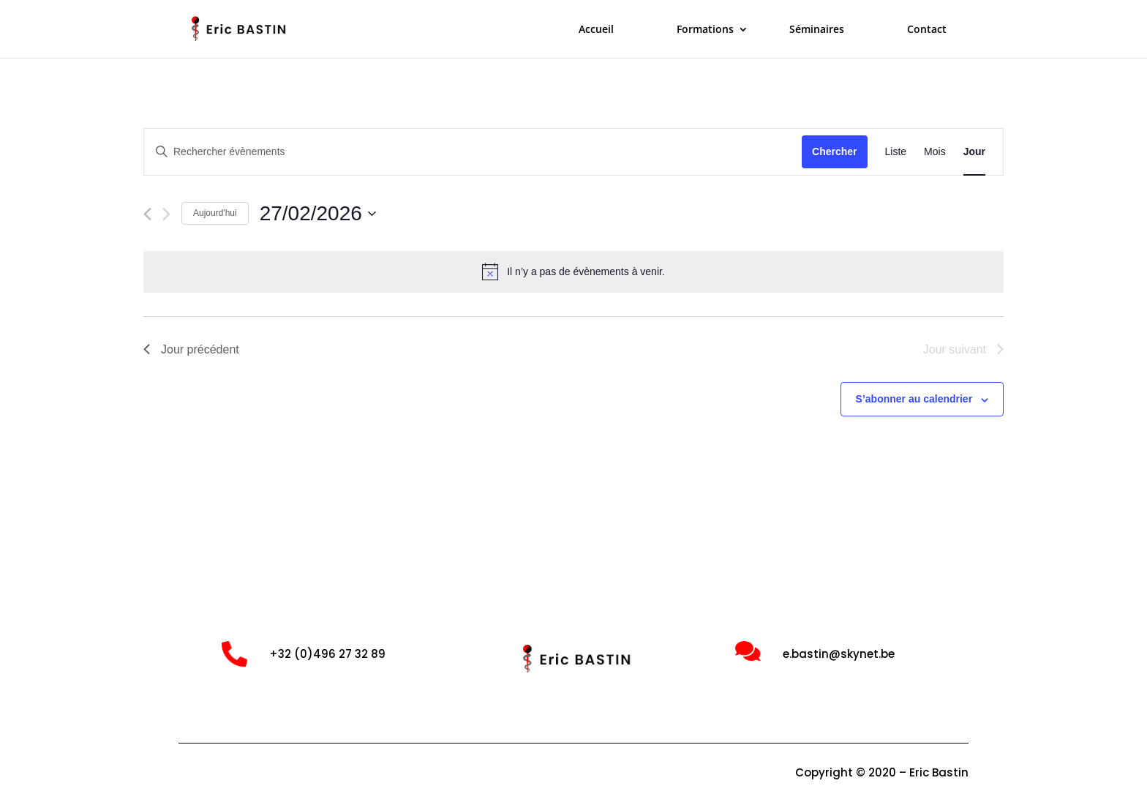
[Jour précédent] (147, 214)
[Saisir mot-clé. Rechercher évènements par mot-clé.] (473, 152)
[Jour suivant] (166, 214)
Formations (705, 30)
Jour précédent (191, 349)
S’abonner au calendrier (914, 399)
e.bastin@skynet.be (839, 654)
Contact (927, 30)
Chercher (834, 151)
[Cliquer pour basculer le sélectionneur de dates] (318, 213)
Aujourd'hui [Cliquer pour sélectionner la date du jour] (215, 213)
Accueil (596, 30)
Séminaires (816, 30)
